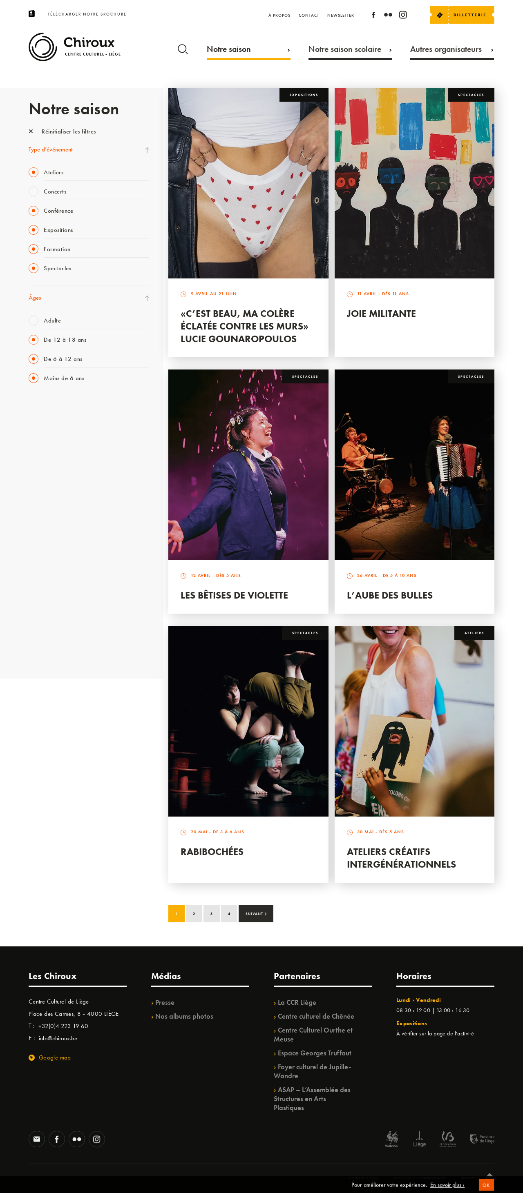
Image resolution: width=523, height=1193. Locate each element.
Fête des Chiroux (49, 416)
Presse (164, 1002)
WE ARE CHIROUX (52, 633)
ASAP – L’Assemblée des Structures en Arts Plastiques (312, 1098)
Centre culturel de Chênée (316, 1016)
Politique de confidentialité (420, 1178)
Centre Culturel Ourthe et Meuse (313, 1035)
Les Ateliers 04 (47, 533)
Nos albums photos (184, 1016)
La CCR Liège (297, 1002)
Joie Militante (381, 313)
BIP (32, 516)
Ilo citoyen (41, 583)
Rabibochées (212, 851)
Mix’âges (40, 466)
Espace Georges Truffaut (314, 1052)
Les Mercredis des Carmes (60, 449)
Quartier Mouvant (51, 549)
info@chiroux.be (58, 1038)
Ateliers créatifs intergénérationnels (401, 857)
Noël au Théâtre (48, 616)
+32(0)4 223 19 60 (63, 1026)
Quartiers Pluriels (49, 566)
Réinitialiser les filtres (62, 131)
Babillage (40, 483)
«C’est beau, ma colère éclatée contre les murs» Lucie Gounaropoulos (244, 326)
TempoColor (43, 600)
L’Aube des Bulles (390, 595)
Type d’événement (51, 149)
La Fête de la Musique (55, 432)
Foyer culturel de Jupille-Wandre (312, 1071)
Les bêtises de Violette (234, 595)
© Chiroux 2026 (363, 1178)
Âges (35, 298)
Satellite (38, 499)
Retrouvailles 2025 (52, 650)
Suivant (256, 913)
